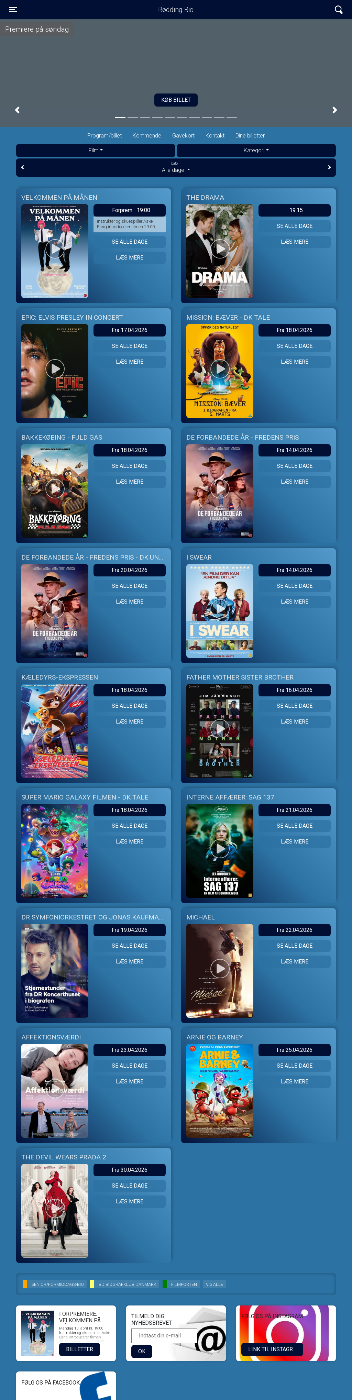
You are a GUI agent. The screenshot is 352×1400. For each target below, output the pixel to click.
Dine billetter (250, 135)
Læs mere (129, 257)
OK (141, 1351)
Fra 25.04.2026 (294, 1050)
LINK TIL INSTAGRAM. (275, 1349)
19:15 (296, 210)
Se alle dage (129, 242)
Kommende (147, 135)
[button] (17, 110)
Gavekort (183, 135)
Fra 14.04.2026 (294, 450)
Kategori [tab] (254, 150)
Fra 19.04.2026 (129, 930)
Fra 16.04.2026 (294, 690)
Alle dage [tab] (176, 167)
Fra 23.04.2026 (129, 1050)
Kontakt (215, 135)
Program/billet (104, 135)
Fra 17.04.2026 (129, 330)
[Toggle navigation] (13, 9)
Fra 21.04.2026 (294, 810)
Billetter (79, 1349)
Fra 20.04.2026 (129, 570)
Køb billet (176, 100)
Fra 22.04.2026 (294, 930)
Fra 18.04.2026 (294, 330)
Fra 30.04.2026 (129, 1170)
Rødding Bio (176, 9)
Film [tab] (94, 150)
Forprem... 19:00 (131, 210)
